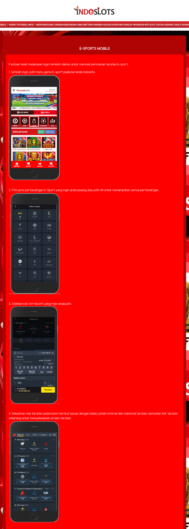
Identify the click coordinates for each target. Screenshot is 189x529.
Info (31, 24)
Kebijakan (69, 24)
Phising (98, 24)
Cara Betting (84, 24)
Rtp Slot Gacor (154, 24)
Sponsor (138, 24)
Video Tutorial (18, 24)
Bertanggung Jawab (49, 24)
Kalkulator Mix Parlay (117, 24)
